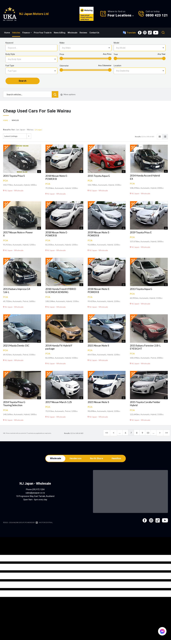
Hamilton (117, 462)
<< (111, 436)
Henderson (75, 462)
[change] (38, 133)
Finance (27, 33)
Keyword (9, 43)
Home (7, 33)
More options (68, 98)
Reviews (83, 33)
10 (150, 436)
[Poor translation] (7, 557)
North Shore (96, 462)
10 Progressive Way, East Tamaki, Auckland (35, 500)
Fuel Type (9, 65)
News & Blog (59, 33)
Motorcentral (44, 527)
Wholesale (72, 33)
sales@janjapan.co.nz (35, 497)
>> (167, 436)
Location (117, 65)
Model (116, 43)
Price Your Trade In (43, 33)
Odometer (64, 66)
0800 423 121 (157, 15)
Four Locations (120, 15)
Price (62, 54)
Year (116, 54)
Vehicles (16, 33)
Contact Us (94, 33)
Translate (129, 32)
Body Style (10, 54)
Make (62, 43)
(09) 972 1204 (38, 494)
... (122, 436)
